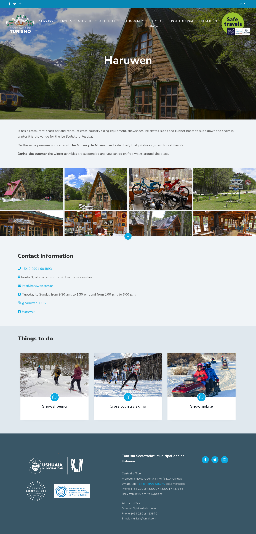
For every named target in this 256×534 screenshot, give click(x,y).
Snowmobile (201, 406)
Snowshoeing (54, 406)
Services (65, 21)
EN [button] (241, 4)
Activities (86, 21)
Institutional (182, 21)
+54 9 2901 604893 (37, 269)
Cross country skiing (128, 406)
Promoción (208, 21)
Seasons (46, 21)
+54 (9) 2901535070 (151, 484)
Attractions (110, 21)
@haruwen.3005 (34, 303)
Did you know (155, 23)
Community (135, 21)
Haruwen (28, 312)
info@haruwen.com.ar (37, 286)
